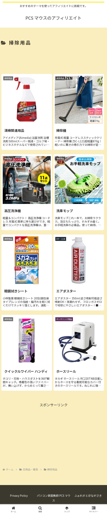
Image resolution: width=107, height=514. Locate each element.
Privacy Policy (19, 495)
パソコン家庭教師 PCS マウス (53, 498)
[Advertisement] (53, 59)
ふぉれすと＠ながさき (88, 495)
